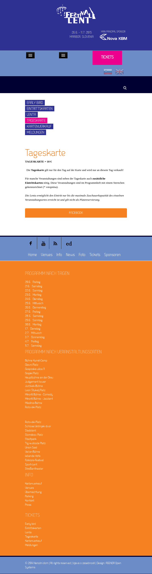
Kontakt (29, 500)
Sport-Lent (31, 464)
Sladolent (30, 430)
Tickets (107, 57)
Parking (29, 496)
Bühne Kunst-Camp (36, 360)
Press (28, 504)
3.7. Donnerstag (35, 337)
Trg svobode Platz (35, 443)
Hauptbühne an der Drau (39, 377)
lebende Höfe (33, 456)
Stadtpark (31, 439)
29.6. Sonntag (33, 320)
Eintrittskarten (40, 109)
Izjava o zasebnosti (84, 563)
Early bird (35, 103)
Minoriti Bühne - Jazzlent (39, 398)
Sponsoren (112, 255)
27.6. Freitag (32, 311)
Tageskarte (36, 121)
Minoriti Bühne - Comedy (39, 394)
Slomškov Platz (34, 434)
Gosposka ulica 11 (35, 369)
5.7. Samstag (33, 345)
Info (59, 255)
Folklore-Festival (34, 460)
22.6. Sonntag (33, 290)
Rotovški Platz (33, 407)
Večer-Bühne (32, 451)
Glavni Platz (31, 364)
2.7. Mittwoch (33, 333)
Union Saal (31, 447)
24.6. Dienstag (34, 299)
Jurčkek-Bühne (34, 386)
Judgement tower (35, 381)
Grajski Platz (32, 373)
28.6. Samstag (34, 316)
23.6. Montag (33, 294)
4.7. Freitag (32, 341)
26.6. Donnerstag (35, 307)
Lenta (31, 115)
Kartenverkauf (39, 127)
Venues (46, 255)
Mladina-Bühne (33, 403)
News (70, 255)
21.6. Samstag (33, 286)
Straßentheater (34, 468)
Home (32, 255)
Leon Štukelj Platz (35, 390)
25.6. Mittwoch (34, 303)
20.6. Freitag (32, 282)
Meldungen (35, 132)
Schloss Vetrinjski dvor (38, 426)
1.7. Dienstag (32, 328)
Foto (82, 255)
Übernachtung (33, 492)
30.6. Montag (33, 324)
